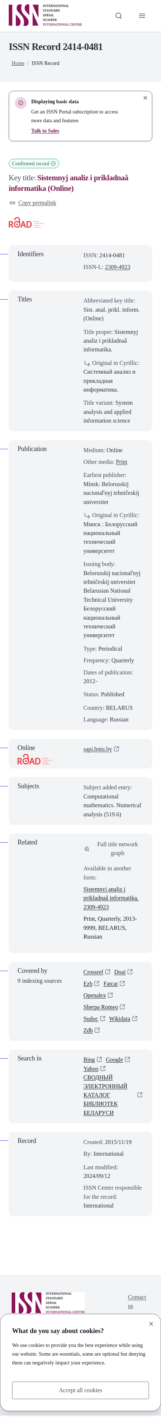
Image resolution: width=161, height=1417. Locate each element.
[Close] (151, 1323)
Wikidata (120, 1019)
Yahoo (91, 1069)
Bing (89, 1061)
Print (121, 462)
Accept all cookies (81, 1390)
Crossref (94, 972)
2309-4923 (117, 267)
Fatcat (111, 984)
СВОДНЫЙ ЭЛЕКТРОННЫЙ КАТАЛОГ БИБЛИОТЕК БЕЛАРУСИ (106, 1096)
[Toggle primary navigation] (142, 15)
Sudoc (91, 1019)
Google (114, 1061)
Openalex (95, 996)
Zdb (88, 1031)
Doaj (120, 972)
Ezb (88, 984)
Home (18, 63)
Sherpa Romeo (101, 1008)
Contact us (137, 1302)
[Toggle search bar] (118, 15)
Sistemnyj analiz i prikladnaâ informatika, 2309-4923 (111, 898)
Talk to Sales (45, 131)
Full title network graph (111, 848)
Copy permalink (33, 203)
